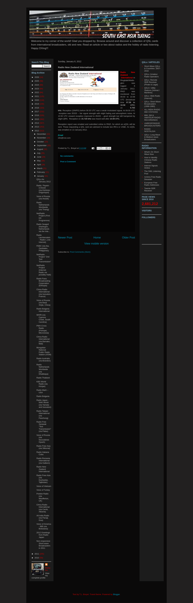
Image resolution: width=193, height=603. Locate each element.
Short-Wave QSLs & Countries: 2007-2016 (152, 68)
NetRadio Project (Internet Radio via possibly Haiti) (43, 270)
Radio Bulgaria (42, 396)
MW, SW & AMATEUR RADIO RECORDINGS (152, 117)
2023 (37, 89)
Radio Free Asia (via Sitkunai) (43, 447)
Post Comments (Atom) (80, 252)
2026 (37, 77)
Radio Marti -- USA (42, 391)
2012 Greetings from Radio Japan (43, 534)
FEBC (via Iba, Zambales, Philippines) (42, 248)
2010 (37, 558)
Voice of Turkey (43, 490)
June (39, 157)
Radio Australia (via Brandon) (43, 359)
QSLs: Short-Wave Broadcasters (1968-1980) (152, 103)
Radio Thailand (43, 378)
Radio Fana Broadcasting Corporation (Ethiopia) (43, 282)
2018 (37, 108)
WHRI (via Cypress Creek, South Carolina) (43, 318)
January (41, 176)
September (42, 145)
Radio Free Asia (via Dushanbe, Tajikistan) (43, 479)
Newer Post (65, 237)
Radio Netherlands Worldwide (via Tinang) (42, 206)
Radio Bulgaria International (43, 310)
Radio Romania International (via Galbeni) (43, 460)
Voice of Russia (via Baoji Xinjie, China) (43, 302)
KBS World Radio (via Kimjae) (42, 384)
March (40, 168)
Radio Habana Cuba (42, 453)
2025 (37, 81)
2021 (37, 96)
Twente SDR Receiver (149, 189)
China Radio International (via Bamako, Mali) (43, 340)
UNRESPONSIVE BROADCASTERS (152, 124)
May (39, 161)
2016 (37, 115)
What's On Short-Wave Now (151, 153)
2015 (37, 119)
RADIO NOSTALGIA (149, 130)
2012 (37, 131)
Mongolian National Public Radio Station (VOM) (43, 351)
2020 (37, 100)
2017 (37, 111)
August (40, 149)
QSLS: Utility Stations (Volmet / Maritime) (152, 90)
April (39, 164)
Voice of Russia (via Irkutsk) (43, 197)
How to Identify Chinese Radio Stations (150, 159)
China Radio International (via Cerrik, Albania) (43, 508)
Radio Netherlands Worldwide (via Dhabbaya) (42, 369)
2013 (37, 127)
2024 (37, 85)
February (41, 172)
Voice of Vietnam (43, 486)
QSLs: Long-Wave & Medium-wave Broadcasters (152, 137)
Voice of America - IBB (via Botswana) (43, 526)
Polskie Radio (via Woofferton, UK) (42, 497)
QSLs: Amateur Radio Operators (151, 75)
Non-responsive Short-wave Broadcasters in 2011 (43, 544)
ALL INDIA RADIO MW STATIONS (152, 110)
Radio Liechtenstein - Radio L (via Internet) (43, 238)
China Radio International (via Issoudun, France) (43, 293)
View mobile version (96, 243)
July (39, 153)
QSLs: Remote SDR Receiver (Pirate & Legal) (151, 82)
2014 (37, 123)
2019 (37, 104)
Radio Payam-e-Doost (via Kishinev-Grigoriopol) (43, 189)
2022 (37, 92)
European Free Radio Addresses (151, 184)
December (42, 134)
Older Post (128, 237)
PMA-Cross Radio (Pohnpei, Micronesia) (42, 329)
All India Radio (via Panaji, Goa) (42, 517)
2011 (37, 554)
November (42, 138)
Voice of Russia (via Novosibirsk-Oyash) (43, 438)
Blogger (116, 594)
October (41, 142)
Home (97, 237)
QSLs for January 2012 (43, 180)
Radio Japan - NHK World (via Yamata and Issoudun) (43, 403)
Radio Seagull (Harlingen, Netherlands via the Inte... (43, 227)
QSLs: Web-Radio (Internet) (152, 97)
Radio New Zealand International (43, 469)
